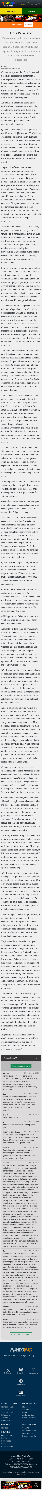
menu (36, 4)
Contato (25, 1428)
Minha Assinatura (29, 1430)
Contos (28, 24)
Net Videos (26, 1407)
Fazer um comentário (21, 1066)
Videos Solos (6, 1409)
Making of (5, 1420)
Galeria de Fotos (29, 1417)
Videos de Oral (7, 1412)
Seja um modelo (29, 1436)
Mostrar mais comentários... (21, 1334)
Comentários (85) (10, 1058)
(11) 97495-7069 (20, 1464)
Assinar (24, 4)
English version (21, 1396)
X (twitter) (8, 1372)
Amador (4, 1417)
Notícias (4, 1428)
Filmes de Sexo (7, 1407)
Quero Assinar (28, 1433)
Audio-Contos (16, 24)
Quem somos (7, 1435)
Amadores (26, 1409)
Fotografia (5, 1415)
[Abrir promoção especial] (21, 1485)
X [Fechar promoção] (36, 1485)
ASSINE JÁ (11, 11)
